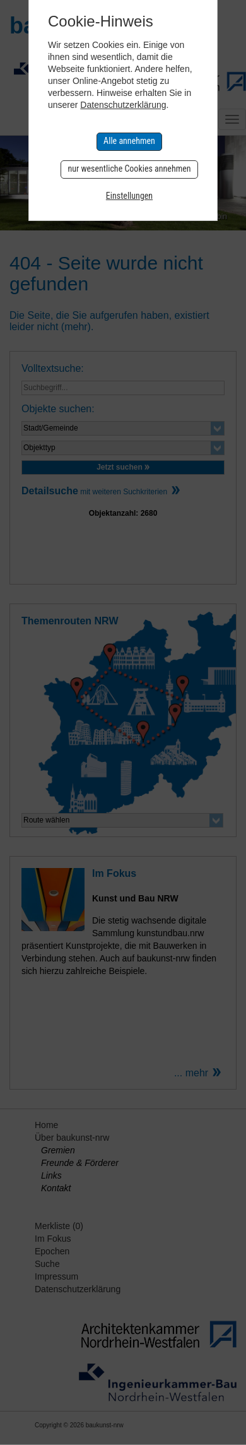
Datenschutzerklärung (123, 105)
